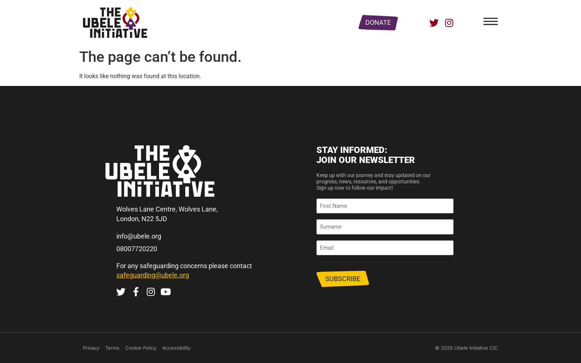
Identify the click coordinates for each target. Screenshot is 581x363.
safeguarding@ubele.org (152, 275)
